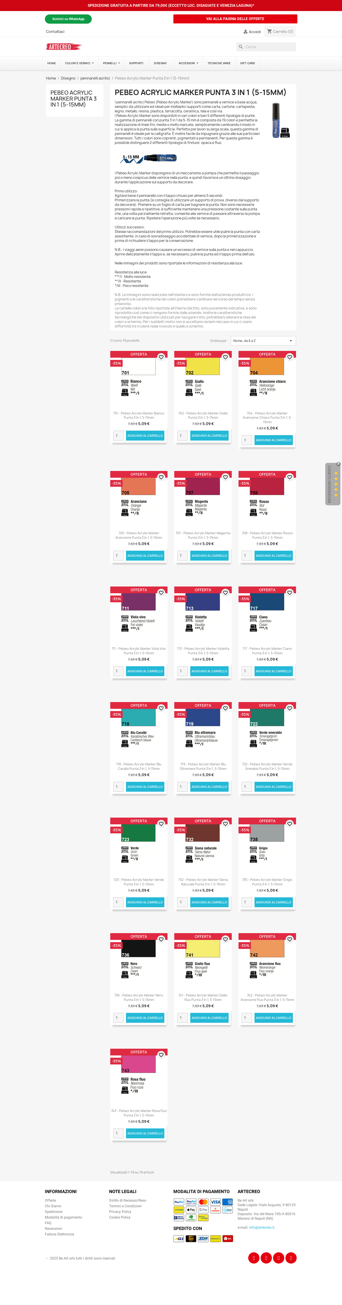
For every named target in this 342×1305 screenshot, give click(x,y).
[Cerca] (266, 46)
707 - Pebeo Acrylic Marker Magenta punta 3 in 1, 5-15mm (203, 535)
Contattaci (55, 31)
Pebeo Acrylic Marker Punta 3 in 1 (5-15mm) (73, 98)
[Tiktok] (278, 1258)
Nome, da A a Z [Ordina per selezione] (263, 340)
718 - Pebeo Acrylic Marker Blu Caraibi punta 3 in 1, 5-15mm (138, 766)
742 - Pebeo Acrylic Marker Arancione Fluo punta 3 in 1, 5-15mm (267, 997)
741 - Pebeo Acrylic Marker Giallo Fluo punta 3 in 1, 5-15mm (203, 997)
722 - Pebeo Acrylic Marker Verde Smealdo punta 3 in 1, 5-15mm (267, 766)
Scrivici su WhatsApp (68, 19)
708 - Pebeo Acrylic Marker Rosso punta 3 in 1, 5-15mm (267, 535)
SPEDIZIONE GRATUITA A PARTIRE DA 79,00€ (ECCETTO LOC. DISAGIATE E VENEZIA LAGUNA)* (171, 5)
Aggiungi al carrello (145, 436)
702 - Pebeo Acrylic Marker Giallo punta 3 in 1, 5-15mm (203, 415)
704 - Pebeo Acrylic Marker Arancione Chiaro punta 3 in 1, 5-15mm (267, 417)
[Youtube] (291, 1258)
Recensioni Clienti (329, 484)
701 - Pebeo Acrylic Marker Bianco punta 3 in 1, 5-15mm (138, 415)
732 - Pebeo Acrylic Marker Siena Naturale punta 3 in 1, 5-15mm (203, 882)
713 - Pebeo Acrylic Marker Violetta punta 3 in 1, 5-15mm (203, 650)
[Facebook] (253, 1258)
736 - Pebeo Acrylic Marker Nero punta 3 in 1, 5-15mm (138, 997)
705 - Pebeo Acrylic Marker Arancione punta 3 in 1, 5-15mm (138, 535)
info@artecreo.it (261, 1227)
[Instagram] (266, 1258)
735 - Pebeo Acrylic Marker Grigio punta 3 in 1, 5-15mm (267, 882)
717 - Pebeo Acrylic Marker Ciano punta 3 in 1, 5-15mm (267, 650)
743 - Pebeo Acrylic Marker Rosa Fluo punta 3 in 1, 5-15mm (139, 1113)
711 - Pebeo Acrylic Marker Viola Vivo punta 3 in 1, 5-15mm (139, 650)
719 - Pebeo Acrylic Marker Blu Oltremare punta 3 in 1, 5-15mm (203, 766)
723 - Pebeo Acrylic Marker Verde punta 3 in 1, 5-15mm (139, 882)
